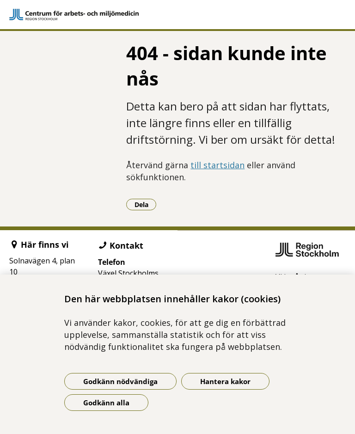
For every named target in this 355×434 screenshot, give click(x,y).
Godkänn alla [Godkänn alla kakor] (106, 402)
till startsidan (217, 165)
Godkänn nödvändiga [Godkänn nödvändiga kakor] (120, 381)
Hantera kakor (225, 381)
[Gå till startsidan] (177, 14)
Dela (146, 204)
